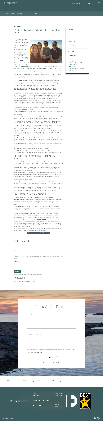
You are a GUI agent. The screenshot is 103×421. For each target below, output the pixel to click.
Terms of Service (37, 274)
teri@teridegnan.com (41, 400)
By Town (39, 382)
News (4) (72, 45)
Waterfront (27, 382)
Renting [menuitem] (57, 402)
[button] (36, 13)
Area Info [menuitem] (57, 404)
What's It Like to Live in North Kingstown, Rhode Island (38, 31)
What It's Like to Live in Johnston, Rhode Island (78, 58)
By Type (53, 382)
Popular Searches (13, 382)
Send (50, 357)
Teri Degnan (17, 36)
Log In (78, 3)
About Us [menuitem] (57, 406)
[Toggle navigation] (96, 3)
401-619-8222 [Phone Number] (86, 3)
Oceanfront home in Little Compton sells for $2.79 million (78, 63)
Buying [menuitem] (56, 397)
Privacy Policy (32, 274)
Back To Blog (17, 26)
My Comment (17, 261)
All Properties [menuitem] (58, 395)
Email (15, 250)
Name (15, 244)
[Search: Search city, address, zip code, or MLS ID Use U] (17, 13)
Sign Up (74, 3)
